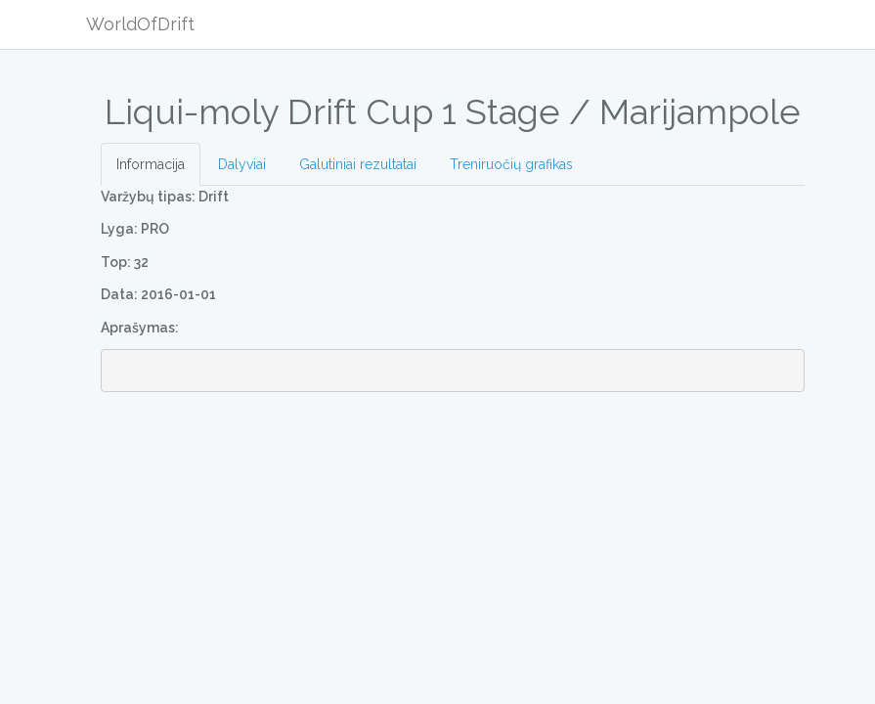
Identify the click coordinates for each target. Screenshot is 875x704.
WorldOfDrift (140, 24)
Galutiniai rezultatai (357, 164)
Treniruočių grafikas (511, 164)
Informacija (150, 164)
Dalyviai (242, 164)
